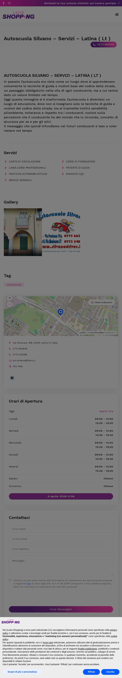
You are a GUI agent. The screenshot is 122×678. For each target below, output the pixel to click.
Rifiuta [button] (91, 672)
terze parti (48, 642)
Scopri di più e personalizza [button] (22, 672)
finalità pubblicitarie (87, 648)
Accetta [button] (110, 672)
